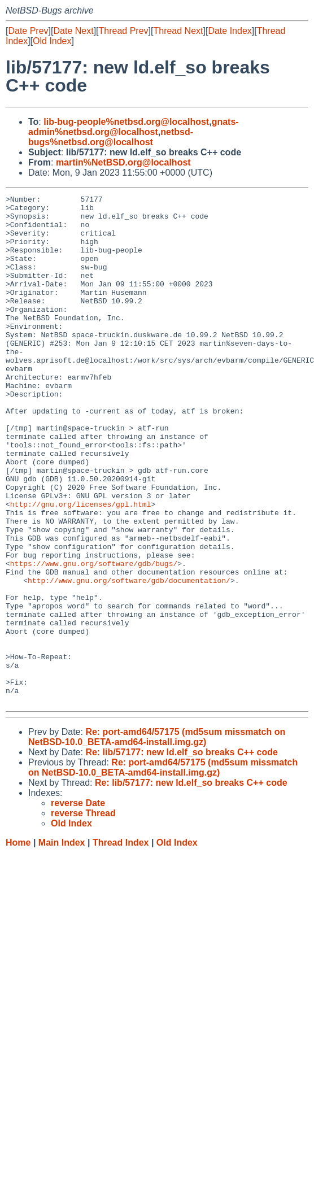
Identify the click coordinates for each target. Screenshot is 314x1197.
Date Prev (28, 31)
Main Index (61, 944)
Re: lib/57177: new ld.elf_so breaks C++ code (181, 854)
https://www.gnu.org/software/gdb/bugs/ (93, 638)
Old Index (52, 41)
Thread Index (121, 944)
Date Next (73, 31)
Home (18, 944)
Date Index (229, 31)
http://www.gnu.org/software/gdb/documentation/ (129, 658)
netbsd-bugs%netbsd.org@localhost (110, 137)
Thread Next (178, 31)
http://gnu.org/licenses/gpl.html (80, 566)
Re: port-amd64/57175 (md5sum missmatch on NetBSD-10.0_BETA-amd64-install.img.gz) (156, 838)
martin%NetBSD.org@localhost (123, 162)
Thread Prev (124, 31)
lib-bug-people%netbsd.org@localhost (126, 122)
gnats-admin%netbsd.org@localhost (133, 127)
